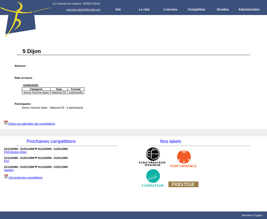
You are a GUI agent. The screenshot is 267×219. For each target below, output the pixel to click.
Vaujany (9, 169)
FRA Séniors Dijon (15, 151)
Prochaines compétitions (51, 141)
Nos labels (170, 141)
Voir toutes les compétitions (23, 177)
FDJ (6, 160)
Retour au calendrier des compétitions (29, 123)
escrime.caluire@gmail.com (83, 9)
